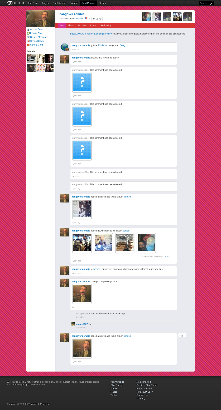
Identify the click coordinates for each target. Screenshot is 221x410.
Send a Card (36, 44)
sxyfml (96, 269)
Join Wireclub (117, 382)
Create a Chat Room (146, 385)
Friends (94, 25)
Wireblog (140, 398)
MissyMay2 (82, 313)
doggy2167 (82, 324)
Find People (88, 3)
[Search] (204, 3)
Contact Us (141, 395)
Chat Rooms (59, 3)
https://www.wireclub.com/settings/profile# (91, 33)
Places (102, 3)
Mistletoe (102, 45)
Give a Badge (37, 41)
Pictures (82, 25)
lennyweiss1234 (80, 70)
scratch (127, 196)
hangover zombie (81, 45)
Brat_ (122, 45)
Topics (113, 395)
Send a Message (38, 37)
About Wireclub (144, 388)
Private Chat (36, 33)
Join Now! (33, 3)
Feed (61, 25)
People (113, 388)
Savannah (79, 18)
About (71, 25)
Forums (74, 3)
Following (106, 25)
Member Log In (143, 382)
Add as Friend (37, 29)
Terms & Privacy (144, 392)
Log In (45, 3)
